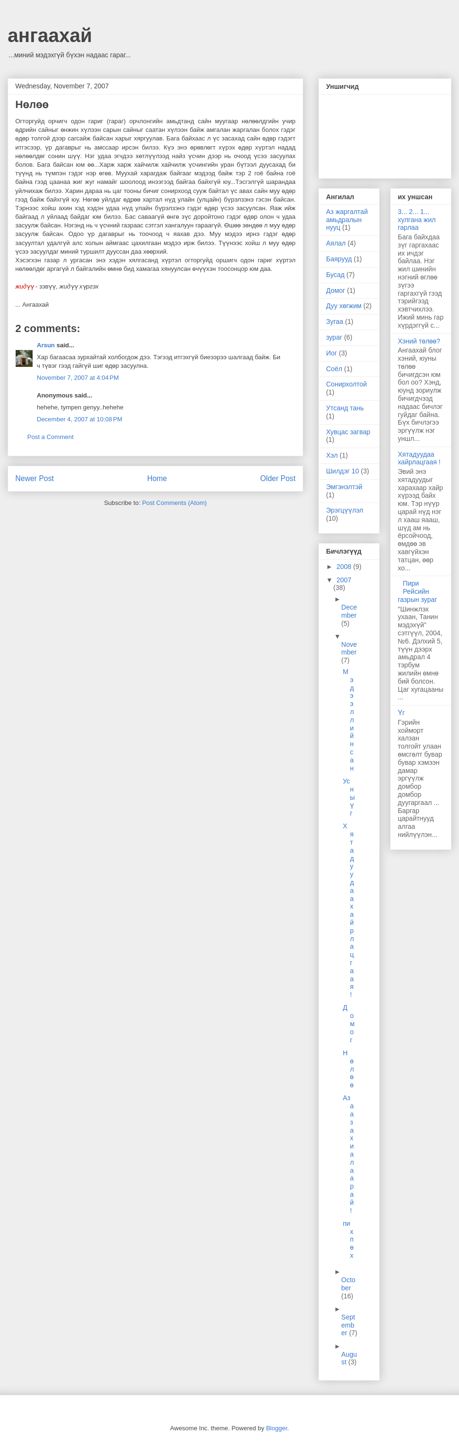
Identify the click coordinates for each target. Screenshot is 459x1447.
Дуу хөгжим (343, 306)
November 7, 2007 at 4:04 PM (78, 377)
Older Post (277, 478)
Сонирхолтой (346, 384)
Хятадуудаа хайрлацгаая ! (419, 458)
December (349, 611)
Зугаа (334, 321)
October (348, 1284)
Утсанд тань (345, 408)
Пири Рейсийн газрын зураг (417, 591)
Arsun (46, 345)
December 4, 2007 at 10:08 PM (79, 419)
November (349, 648)
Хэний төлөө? (419, 341)
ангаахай (50, 35)
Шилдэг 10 (342, 471)
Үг (401, 713)
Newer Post (34, 478)
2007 (344, 580)
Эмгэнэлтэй (344, 487)
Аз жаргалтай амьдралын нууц (347, 220)
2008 (345, 566)
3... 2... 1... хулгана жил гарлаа (417, 220)
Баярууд (339, 259)
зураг (334, 337)
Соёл (334, 369)
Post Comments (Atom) (174, 502)
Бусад (335, 275)
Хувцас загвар (348, 432)
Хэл (332, 455)
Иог (331, 353)
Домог (335, 290)
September (348, 1325)
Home (157, 478)
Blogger (276, 1428)
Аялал (336, 243)
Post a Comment (50, 436)
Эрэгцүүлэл (344, 510)
